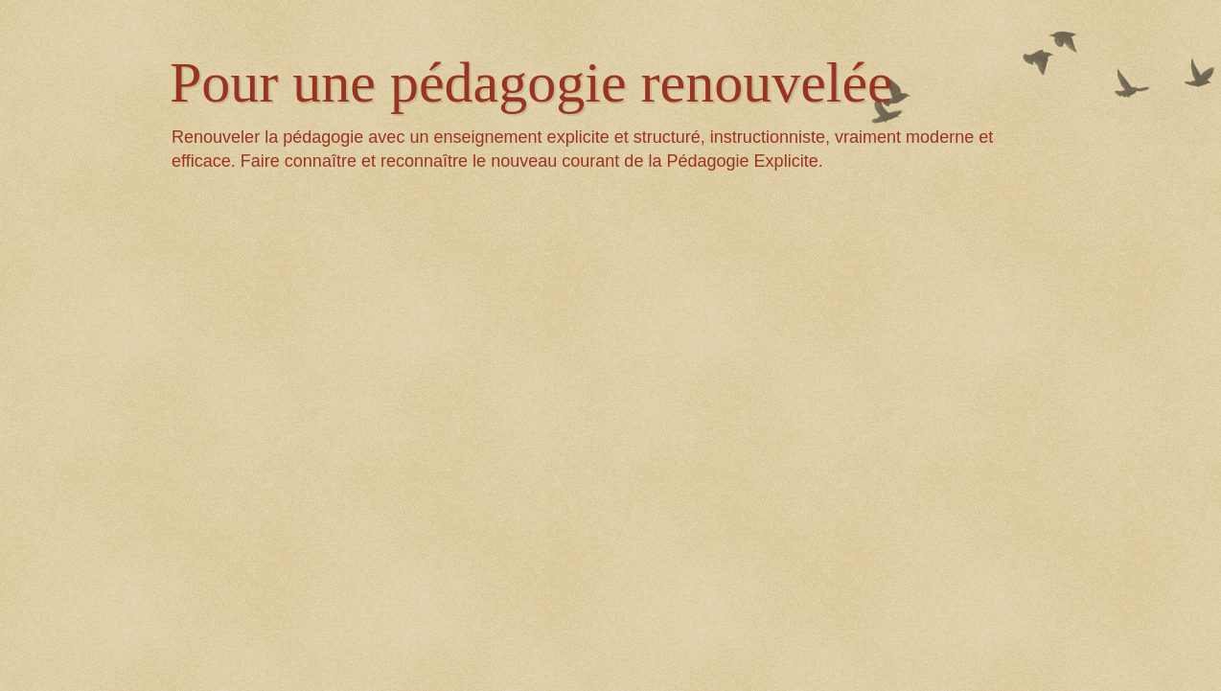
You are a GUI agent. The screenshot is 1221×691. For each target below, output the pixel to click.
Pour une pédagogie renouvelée (531, 82)
